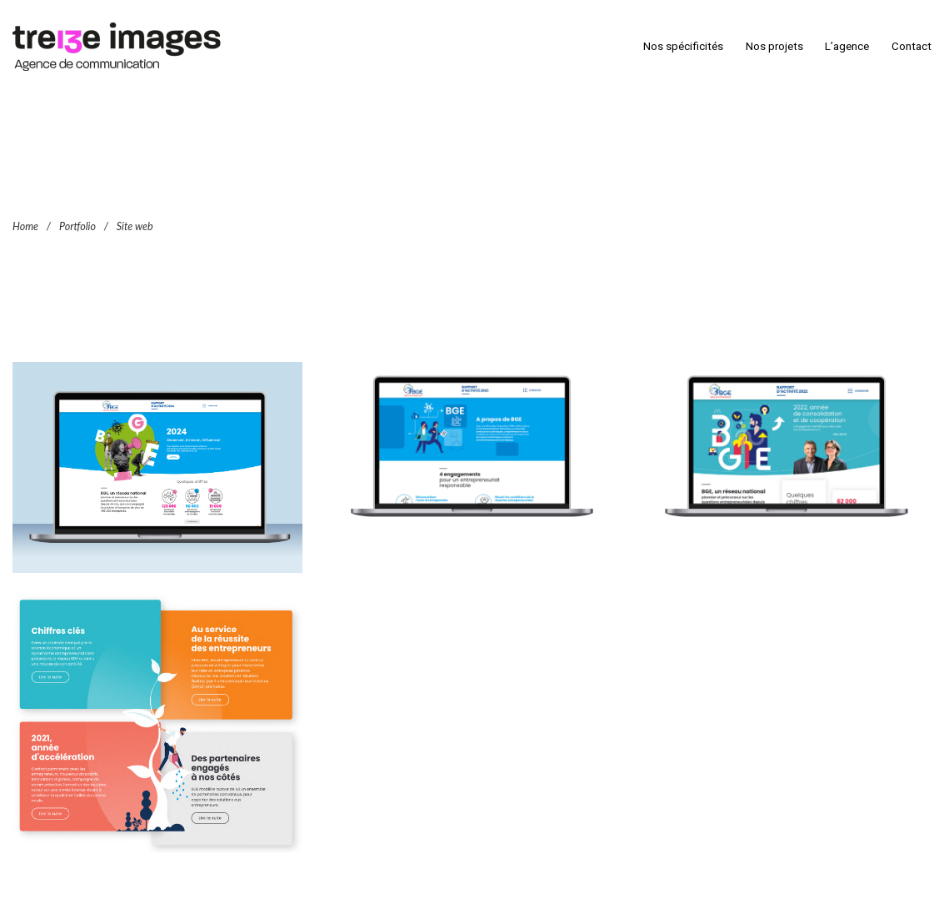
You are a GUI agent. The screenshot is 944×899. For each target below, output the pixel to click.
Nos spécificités (683, 46)
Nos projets (774, 46)
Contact (912, 46)
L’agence (847, 46)
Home (25, 225)
